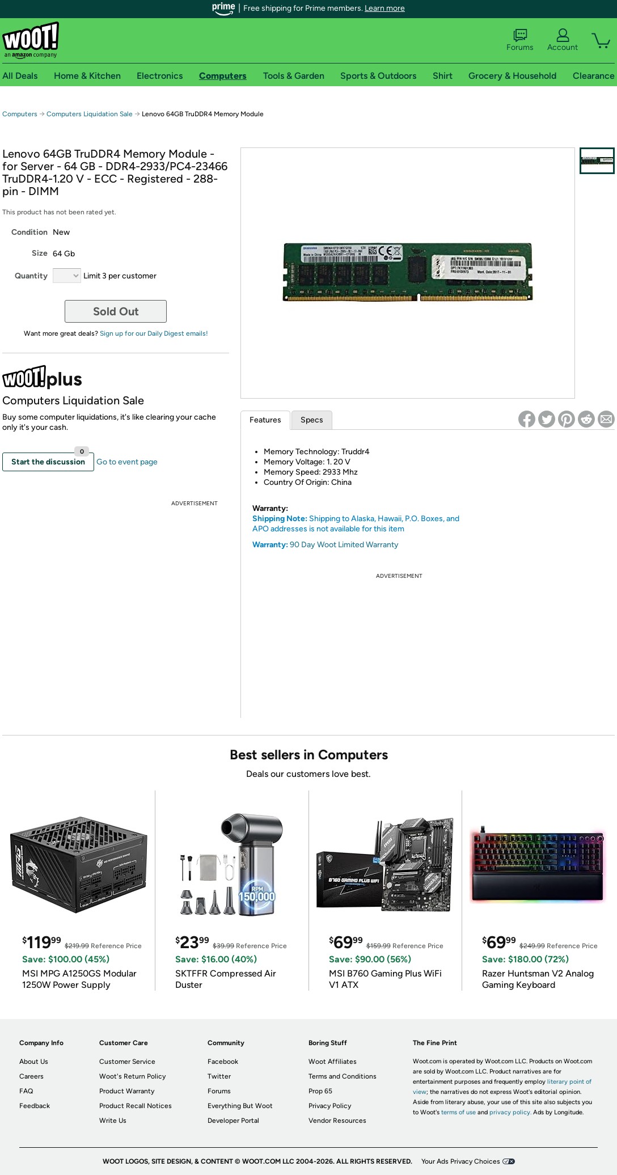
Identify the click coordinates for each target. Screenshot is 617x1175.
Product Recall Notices (135, 1106)
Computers (19, 114)
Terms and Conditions (342, 1076)
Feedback (34, 1106)
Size (40, 253)
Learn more (385, 8)
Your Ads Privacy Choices (460, 1161)
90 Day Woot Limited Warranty (344, 545)
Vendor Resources (337, 1121)
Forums (520, 40)
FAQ (26, 1091)
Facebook (223, 1062)
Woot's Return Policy (132, 1076)
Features (265, 420)
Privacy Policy (329, 1106)
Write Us (112, 1121)
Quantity (31, 276)
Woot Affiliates (332, 1062)
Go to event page (127, 462)
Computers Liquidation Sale (90, 114)
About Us (33, 1062)
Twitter (219, 1076)
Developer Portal (233, 1121)
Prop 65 (320, 1091)
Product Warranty (126, 1091)
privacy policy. (510, 1112)
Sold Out (116, 311)
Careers (31, 1076)
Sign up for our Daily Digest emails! (154, 333)
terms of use (458, 1112)
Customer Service (127, 1062)
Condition (29, 232)
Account (562, 40)
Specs (312, 420)
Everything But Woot (240, 1106)
